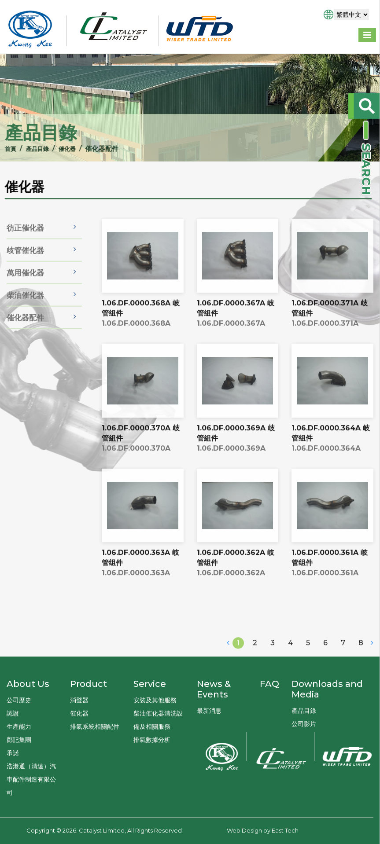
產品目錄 (28, 148)
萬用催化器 (25, 287)
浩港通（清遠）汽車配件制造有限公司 (31, 779)
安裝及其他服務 (155, 700)
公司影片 (303, 724)
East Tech (285, 830)
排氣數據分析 (151, 740)
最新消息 (209, 711)
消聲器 (79, 700)
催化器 (61, 148)
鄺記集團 (19, 740)
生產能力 (19, 726)
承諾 (13, 753)
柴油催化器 (25, 310)
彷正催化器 (25, 243)
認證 (13, 713)
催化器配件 (25, 332)
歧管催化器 (25, 265)
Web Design (244, 830)
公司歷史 (19, 700)
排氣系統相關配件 (94, 726)
